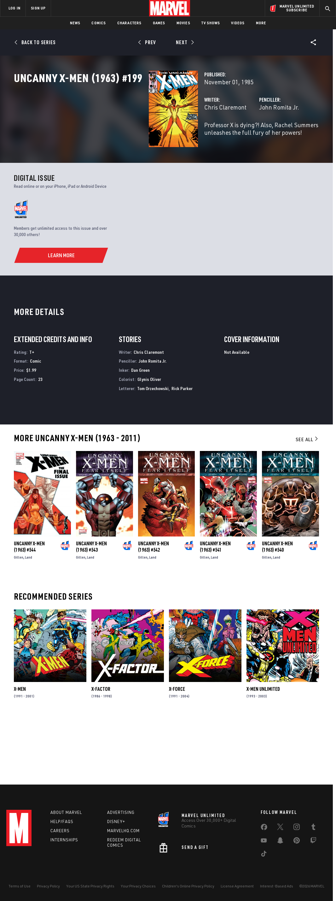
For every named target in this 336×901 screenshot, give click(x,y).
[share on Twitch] (313, 842)
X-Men (20, 752)
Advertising (121, 812)
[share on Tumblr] (313, 828)
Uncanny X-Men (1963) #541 (215, 609)
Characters (129, 23)
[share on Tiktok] (264, 855)
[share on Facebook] (264, 828)
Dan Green (140, 433)
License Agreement (237, 886)
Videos (237, 23)
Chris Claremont (131, 135)
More (261, 23)
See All (307, 502)
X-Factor (100, 752)
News (75, 23)
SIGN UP (38, 8)
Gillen (18, 620)
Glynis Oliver (149, 442)
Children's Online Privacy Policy (188, 886)
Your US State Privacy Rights (90, 886)
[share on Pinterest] (296, 842)
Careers (60, 830)
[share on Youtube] (264, 842)
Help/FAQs (61, 821)
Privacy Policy (48, 886)
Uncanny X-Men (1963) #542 (153, 609)
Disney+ (116, 821)
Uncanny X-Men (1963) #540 (277, 609)
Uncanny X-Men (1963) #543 (91, 609)
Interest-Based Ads (276, 886)
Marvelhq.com (123, 830)
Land (28, 620)
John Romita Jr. (232, 135)
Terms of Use (20, 886)
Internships (64, 839)
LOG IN (14, 8)
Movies (183, 23)
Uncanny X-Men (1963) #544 (29, 609)
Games (159, 23)
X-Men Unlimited (263, 752)
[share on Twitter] (280, 828)
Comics (98, 23)
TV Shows (210, 23)
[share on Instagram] (296, 828)
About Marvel (66, 812)
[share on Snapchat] (280, 842)
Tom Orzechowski (153, 451)
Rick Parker (182, 451)
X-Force (177, 752)
